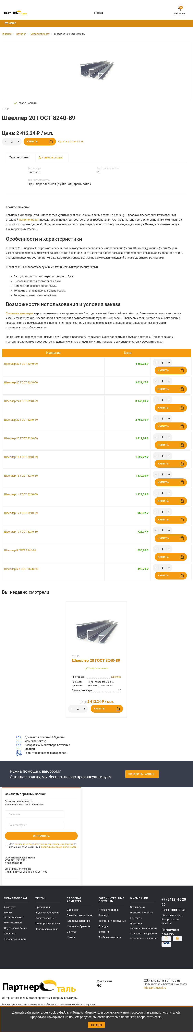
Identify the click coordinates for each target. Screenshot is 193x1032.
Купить (40, 141)
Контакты (136, 918)
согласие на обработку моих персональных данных (44, 844)
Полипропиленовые (47, 923)
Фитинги (104, 931)
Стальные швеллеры (19, 313)
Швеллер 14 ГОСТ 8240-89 (21, 494)
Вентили (72, 931)
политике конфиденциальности (59, 847)
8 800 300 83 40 (174, 910)
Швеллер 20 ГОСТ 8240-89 (21, 438)
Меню (10, 23)
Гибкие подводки (109, 909)
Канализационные (46, 929)
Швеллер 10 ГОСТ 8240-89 (21, 531)
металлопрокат (29, 219)
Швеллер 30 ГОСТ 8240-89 (21, 363)
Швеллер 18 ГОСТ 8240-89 (21, 457)
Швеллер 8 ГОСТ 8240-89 (20, 550)
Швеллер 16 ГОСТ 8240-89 (21, 475)
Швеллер (9, 933)
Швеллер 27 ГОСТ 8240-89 (21, 382)
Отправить (41, 835)
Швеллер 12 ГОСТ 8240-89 (21, 513)
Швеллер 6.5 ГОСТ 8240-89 (21, 568)
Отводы (103, 926)
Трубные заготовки (110, 937)
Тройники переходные (112, 920)
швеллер (116, 677)
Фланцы (104, 915)
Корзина (179, 10)
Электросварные (45, 918)
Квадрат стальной (15, 939)
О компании (137, 907)
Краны (71, 937)
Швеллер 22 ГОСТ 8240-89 (21, 419)
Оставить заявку (141, 774)
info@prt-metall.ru (155, 987)
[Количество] (12, 141)
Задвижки (73, 909)
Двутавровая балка (15, 928)
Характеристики (19, 157)
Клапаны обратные (78, 926)
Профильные (43, 907)
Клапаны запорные (78, 920)
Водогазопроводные (47, 912)
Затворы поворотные (79, 915)
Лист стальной (13, 922)
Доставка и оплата (51, 157)
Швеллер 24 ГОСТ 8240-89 (21, 401)
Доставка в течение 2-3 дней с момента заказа (40, 739)
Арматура (9, 907)
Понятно (96, 1024)
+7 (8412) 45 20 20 (174, 902)
